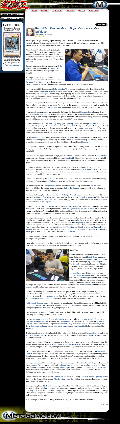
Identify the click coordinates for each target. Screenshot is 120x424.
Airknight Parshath (50, 186)
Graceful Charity (47, 206)
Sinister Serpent (45, 202)
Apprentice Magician (62, 326)
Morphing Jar (80, 222)
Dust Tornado (52, 107)
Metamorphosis (86, 112)
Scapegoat (52, 68)
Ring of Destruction (47, 91)
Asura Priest (58, 377)
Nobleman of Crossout (42, 197)
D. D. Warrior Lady (48, 123)
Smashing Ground (70, 305)
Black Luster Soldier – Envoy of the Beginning (67, 229)
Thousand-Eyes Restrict (35, 114)
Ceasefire (70, 137)
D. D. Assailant (95, 91)
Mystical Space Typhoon (44, 225)
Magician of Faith (38, 137)
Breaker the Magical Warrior (37, 321)
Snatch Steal (89, 128)
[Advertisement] (66, 17)
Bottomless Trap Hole (65, 227)
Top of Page (104, 404)
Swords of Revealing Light (67, 149)
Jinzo (69, 222)
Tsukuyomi (30, 169)
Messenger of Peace (92, 259)
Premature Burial (86, 284)
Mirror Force (96, 186)
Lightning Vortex (72, 123)
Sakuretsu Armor (87, 377)
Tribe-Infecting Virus (61, 89)
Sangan (72, 259)
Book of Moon (86, 197)
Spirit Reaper (65, 367)
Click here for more (12, 66)
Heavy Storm (87, 206)
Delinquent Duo (100, 156)
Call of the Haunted (71, 188)
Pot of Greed (47, 77)
